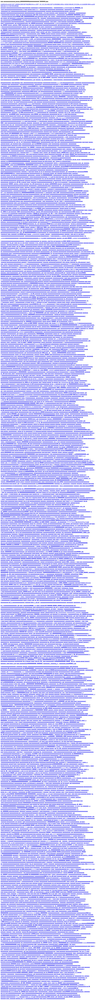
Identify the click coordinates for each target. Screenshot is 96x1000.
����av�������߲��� (26, 299)
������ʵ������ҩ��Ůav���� (29, 649)
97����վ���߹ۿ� (57, 156)
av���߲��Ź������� (71, 689)
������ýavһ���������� (26, 280)
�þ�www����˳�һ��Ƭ (39, 302)
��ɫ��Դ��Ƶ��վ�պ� (9, 757)
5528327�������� (25, 229)
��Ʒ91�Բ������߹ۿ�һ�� (39, 313)
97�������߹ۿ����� (69, 878)
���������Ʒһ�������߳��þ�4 (75, 708)
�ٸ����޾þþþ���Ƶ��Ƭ (78, 125)
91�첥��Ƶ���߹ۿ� (37, 119)
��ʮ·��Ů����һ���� (10, 77)
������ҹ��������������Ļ (14, 572)
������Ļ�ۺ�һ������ (82, 468)
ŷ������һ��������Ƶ (50, 48)
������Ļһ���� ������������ (76, 307)
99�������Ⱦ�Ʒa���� (38, 339)
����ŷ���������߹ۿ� (10, 389)
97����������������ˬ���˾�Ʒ (15, 27)
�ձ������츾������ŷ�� (40, 874)
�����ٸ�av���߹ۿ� (9, 326)
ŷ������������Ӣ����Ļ (12, 816)
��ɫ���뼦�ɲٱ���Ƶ (36, 771)
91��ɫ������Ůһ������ (41, 199)
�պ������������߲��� (44, 107)
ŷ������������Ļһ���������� (24, 386)
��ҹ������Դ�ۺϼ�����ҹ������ (50, 359)
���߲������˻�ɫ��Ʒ (61, 466)
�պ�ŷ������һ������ (11, 445)
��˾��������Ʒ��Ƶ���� (32, 16)
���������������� (11, 121)
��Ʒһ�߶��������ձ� (10, 593)
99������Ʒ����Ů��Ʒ (10, 14)
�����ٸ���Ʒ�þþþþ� (29, 609)
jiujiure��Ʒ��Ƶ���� (28, 121)
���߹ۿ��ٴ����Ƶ (7, 928)
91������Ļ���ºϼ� (73, 138)
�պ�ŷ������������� (71, 288)
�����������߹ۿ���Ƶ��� (67, 503)
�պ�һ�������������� (12, 476)
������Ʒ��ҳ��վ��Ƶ (54, 482)
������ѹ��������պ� (11, 983)
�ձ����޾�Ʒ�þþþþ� (43, 696)
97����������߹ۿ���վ (77, 32)
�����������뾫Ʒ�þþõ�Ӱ (11, 35)
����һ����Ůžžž (31, 180)
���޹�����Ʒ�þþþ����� (55, 426)
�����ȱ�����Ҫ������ (47, 267)
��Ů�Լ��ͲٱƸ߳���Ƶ (25, 342)
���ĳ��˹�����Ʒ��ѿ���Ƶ (12, 501)
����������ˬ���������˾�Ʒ (14, 859)
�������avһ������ (49, 391)
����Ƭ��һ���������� (11, 44)
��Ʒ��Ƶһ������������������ (58, 194)
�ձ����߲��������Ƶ (45, 483)
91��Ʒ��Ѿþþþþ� (77, 229)
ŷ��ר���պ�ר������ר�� (11, 133)
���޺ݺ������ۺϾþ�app (64, 44)
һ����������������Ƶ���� (14, 257)
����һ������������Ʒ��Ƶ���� (15, 7)
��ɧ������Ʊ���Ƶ (57, 958)
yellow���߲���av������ (54, 111)
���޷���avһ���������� (12, 138)
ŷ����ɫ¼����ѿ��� (27, 956)
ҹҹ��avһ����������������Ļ (14, 557)
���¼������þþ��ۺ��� (66, 478)
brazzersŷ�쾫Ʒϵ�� (6, 42)
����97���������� (36, 46)
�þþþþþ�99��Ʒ (80, 119)
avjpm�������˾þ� (48, 457)
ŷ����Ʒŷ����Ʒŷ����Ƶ (28, 811)
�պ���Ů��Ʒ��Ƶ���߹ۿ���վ (12, 644)
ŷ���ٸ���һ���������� (33, 49)
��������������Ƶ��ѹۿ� (45, 105)
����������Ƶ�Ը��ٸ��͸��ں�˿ (39, 352)
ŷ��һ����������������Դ (34, 822)
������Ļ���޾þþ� (63, 855)
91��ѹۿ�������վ (8, 837)
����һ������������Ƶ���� (54, 168)
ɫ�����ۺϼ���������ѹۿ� (63, 125)
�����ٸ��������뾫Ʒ (39, 436)
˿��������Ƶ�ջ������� (52, 555)
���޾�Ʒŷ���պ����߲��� (47, 567)
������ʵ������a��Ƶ (55, 590)
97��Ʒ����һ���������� (66, 951)
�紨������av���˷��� (74, 248)
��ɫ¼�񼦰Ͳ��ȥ (27, 349)
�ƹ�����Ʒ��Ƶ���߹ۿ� (10, 483)
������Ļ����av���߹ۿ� (11, 346)
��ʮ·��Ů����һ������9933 (12, 264)
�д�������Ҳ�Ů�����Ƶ (29, 309)
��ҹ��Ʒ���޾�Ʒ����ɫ (35, 154)
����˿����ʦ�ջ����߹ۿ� (12, 544)
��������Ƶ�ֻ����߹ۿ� (12, 53)
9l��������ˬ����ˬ (86, 469)
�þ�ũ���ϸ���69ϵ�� (68, 462)
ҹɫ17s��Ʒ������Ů (28, 269)
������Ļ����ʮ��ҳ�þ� (32, 89)
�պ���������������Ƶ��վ (13, 220)
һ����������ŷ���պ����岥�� (41, 687)
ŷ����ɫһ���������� (30, 612)
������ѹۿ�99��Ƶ (27, 203)
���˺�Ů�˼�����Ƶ (25, 431)
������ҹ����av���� (51, 286)
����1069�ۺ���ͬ (36, 243)
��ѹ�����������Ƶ (56, 244)
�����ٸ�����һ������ (47, 486)
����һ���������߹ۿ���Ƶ (83, 222)
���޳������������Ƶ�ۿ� (61, 548)
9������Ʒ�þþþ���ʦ (65, 932)
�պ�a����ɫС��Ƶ (83, 262)
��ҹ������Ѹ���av (74, 764)
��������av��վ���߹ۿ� (30, 114)
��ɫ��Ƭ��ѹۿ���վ (23, 767)
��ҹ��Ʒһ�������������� (52, 998)
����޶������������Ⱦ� (69, 807)
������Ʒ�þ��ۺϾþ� (64, 269)
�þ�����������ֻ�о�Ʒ (51, 443)
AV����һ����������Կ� (12, 377)
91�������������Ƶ (44, 647)
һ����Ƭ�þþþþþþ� (75, 65)
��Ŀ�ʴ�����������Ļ (10, 750)
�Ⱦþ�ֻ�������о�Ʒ (8, 682)
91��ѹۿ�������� (48, 128)
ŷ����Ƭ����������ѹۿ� (32, 273)
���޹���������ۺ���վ (71, 377)
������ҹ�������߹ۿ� (77, 346)
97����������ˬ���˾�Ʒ (11, 354)
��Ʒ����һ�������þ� (65, 624)
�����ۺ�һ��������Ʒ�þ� (28, 682)
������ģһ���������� (11, 349)
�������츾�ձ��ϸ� (53, 778)
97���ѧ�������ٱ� (33, 241)
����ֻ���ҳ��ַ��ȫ (85, 462)
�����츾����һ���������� (70, 116)
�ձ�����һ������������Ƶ (39, 466)
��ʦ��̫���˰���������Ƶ (58, 292)
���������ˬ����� (48, 830)
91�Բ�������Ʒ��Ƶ (55, 546)
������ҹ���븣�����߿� (73, 39)
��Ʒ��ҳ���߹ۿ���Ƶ (66, 659)
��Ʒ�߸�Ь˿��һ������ (10, 579)
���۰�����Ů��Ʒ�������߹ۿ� (14, 551)
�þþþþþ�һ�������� (32, 501)
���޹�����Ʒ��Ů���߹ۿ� (67, 780)
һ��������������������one (15, 313)
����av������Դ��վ (46, 246)
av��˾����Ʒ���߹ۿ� (37, 590)
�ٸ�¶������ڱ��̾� (75, 384)
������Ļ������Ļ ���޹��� (64, 144)
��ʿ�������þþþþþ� (81, 823)
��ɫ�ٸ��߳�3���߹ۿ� (72, 111)
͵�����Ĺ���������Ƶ (10, 126)
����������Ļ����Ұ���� (54, 713)
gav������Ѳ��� (49, 44)
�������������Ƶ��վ (36, 736)
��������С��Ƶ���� (10, 82)
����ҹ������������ (77, 892)
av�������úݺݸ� (26, 503)
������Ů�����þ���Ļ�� (12, 201)
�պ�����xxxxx (31, 659)
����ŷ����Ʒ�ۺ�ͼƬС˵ (10, 51)
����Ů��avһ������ (50, 981)
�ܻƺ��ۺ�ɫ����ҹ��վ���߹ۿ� (27, 297)
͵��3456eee (23, 899)
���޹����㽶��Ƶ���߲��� (38, 548)
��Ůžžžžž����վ (40, 70)
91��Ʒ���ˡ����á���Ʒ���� (12, 450)
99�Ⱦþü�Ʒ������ (49, 558)
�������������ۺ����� (9, 213)
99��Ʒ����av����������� (65, 79)
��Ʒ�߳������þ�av (8, 111)
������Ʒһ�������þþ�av (62, 356)
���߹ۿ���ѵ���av (77, 886)
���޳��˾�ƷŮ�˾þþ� (52, 859)
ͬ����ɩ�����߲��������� (12, 962)
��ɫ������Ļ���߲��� (39, 74)
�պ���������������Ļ (58, 949)
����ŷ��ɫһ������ (9, 227)
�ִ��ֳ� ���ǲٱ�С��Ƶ (67, 944)
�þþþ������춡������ (31, 178)
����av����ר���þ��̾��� (54, 553)
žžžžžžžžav (30, 913)
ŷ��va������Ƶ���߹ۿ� (82, 953)
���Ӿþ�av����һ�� (49, 534)
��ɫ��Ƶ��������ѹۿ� (32, 194)
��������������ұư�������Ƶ (79, 75)
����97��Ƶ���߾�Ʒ (58, 133)
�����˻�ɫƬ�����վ (9, 878)
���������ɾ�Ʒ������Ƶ (36, 232)
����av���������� (66, 757)
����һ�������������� (12, 13)
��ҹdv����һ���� (54, 319)
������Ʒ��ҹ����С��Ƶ (11, 58)
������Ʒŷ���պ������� (50, 419)
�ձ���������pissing (9, 426)
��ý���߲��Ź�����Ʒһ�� (11, 923)
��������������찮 (75, 724)
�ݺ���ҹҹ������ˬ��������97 (14, 75)
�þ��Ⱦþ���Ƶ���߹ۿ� (31, 222)
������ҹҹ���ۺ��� (33, 988)
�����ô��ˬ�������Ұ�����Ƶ (64, 95)
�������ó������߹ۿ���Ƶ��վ (14, 128)
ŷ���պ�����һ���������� (53, 309)
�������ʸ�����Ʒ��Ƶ (10, 948)
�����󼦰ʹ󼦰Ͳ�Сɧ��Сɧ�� (10, 897)
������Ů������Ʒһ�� (11, 269)
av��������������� (45, 598)
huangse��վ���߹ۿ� (87, 689)
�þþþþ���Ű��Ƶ (24, 182)
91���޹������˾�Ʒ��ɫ (42, 196)
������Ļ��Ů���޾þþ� (30, 494)
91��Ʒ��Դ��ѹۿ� (43, 227)
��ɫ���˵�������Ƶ (66, 203)
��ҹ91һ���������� (61, 799)
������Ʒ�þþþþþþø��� (30, 445)
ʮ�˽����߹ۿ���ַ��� (60, 166)
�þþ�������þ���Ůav (37, 574)
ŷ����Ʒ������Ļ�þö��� (11, 422)
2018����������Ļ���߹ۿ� (53, 51)
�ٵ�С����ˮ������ (71, 180)
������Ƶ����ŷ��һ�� (81, 281)
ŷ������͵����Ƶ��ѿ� (73, 417)
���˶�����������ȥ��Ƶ (71, 760)
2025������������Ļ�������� (76, 933)
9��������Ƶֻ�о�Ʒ (25, 212)
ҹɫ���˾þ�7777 (6, 671)
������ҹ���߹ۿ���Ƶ (30, 218)
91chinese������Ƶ (31, 396)
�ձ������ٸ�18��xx (9, 299)
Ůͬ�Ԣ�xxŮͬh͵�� (89, 184)
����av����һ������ (10, 541)
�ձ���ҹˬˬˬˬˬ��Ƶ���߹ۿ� (10, 710)
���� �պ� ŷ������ (59, 313)
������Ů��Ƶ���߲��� (10, 60)
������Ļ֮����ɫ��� (31, 142)
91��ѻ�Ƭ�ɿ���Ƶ (81, 577)
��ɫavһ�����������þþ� (11, 314)
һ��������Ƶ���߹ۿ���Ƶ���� (58, 220)
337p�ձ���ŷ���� (68, 720)
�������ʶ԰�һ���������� (32, 930)
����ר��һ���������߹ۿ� (69, 151)
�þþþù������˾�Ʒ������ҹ (12, 62)
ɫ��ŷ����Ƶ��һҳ (67, 974)
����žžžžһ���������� (36, 818)
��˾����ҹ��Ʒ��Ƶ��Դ (53, 584)
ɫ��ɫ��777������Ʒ (24, 752)
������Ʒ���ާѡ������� (36, 204)
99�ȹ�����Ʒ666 (76, 187)
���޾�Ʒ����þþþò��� (63, 53)
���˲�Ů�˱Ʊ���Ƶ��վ (45, 401)
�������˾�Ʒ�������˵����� (69, 67)
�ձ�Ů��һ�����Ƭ (41, 733)
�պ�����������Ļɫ (71, 586)
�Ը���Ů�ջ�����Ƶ (67, 776)
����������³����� (31, 145)
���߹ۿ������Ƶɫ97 (29, 970)
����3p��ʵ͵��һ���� (81, 967)
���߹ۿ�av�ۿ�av (50, 16)
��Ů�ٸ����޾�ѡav (48, 464)
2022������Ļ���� (45, 121)
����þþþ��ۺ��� (58, 885)
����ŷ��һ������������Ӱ (13, 33)
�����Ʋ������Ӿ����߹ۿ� (56, 171)
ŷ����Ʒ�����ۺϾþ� (9, 449)
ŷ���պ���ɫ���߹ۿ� (52, 218)
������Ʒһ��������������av (14, 590)
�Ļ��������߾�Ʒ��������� (60, 232)
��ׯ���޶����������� (11, 370)
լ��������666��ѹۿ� (80, 532)
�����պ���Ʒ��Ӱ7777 (45, 346)
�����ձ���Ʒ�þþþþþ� (48, 224)
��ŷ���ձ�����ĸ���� (67, 450)
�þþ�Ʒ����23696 (60, 346)
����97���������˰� (10, 375)
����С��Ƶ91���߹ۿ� (38, 32)
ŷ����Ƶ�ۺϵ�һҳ (13, 569)
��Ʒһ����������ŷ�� (32, 230)
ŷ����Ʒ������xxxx (39, 506)
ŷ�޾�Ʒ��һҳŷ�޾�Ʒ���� (58, 21)
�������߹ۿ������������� (28, 452)
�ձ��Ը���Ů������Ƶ (70, 241)
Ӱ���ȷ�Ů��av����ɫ (9, 234)
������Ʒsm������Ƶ (28, 958)
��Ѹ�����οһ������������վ (14, 628)
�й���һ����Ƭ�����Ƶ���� (13, 801)
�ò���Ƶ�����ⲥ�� (27, 14)
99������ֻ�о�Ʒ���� (33, 499)
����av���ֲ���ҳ (42, 248)
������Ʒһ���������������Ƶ (15, 804)
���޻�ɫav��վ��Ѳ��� (85, 225)
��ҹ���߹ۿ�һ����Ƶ (71, 523)
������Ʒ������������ (51, 475)
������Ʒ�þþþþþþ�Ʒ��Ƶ (10, 678)
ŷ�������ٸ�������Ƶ (50, 871)
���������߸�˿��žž (73, 804)
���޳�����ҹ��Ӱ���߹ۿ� (10, 260)
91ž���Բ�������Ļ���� (77, 191)
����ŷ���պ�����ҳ (58, 436)
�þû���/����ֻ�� (65, 394)
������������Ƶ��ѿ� (53, 649)
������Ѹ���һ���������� (31, 426)
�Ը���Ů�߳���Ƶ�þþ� (54, 551)
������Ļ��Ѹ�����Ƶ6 (11, 836)
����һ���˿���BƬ (72, 253)
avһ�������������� (72, 201)
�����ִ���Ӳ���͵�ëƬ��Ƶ (28, 358)
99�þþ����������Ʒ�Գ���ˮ (61, 454)
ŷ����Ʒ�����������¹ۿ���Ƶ (49, 30)
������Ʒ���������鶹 (11, 178)
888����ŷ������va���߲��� (12, 658)
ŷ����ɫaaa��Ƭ (28, 133)
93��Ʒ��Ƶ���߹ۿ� (35, 128)
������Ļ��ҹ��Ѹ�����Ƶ (40, 27)
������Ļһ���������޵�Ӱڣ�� (14, 323)
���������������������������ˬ (18, 546)
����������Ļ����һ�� (41, 131)
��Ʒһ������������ (29, 130)
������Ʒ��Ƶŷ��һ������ (45, 135)
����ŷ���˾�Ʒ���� (9, 175)
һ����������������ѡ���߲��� (29, 530)
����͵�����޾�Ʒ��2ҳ (66, 311)
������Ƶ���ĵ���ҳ (29, 760)
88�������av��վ (33, 33)
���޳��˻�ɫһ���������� (80, 227)
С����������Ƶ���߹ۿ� (11, 137)
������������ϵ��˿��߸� (12, 232)
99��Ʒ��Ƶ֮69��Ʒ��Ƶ (19, 466)
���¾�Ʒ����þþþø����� (13, 18)
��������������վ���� (41, 42)
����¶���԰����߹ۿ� (67, 823)
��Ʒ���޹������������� (24, 407)
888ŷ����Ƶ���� (40, 431)
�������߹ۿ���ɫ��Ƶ (9, 135)
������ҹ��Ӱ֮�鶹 (68, 286)
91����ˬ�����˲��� (78, 349)
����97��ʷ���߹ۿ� (38, 403)
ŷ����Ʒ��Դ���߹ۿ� (9, 773)
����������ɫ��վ (56, 611)
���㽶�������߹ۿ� (44, 251)
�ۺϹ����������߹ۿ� (45, 86)
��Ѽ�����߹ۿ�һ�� (26, 25)
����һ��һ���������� (52, 28)
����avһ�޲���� (28, 346)
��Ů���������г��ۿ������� (32, 55)
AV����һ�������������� (13, 286)
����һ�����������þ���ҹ (13, 818)
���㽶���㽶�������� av (34, 377)
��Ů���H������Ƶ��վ (10, 218)
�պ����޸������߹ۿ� (77, 7)
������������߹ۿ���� (62, 218)
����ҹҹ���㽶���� (53, 586)
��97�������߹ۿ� (65, 476)
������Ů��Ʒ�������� (38, 454)
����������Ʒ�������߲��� (42, 520)
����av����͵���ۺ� (70, 387)
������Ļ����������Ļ (58, 204)
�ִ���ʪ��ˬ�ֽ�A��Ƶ (68, 126)
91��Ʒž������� (47, 238)
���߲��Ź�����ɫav (73, 244)
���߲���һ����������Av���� (74, 84)
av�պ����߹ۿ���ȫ (51, 447)
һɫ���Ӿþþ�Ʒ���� (30, 440)
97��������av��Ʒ (81, 53)
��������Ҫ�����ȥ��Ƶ (11, 145)
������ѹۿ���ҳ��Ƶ (56, 302)
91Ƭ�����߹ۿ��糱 (7, 302)
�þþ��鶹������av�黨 (42, 727)
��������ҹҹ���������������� (16, 196)
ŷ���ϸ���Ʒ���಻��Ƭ (8, 614)
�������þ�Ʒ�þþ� (27, 762)
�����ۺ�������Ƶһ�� (11, 49)
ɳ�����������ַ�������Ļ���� (15, 675)
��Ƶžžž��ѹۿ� (25, 265)
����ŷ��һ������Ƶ (65, 577)
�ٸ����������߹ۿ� (64, 382)
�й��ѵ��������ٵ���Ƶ (71, 293)
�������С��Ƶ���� (69, 666)
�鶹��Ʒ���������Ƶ (33, 116)
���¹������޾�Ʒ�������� (12, 158)
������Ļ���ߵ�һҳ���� (31, 523)
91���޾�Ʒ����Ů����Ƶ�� (70, 333)
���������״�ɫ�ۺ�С (10, 829)
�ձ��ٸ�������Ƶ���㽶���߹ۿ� (14, 827)
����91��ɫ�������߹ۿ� (63, 131)
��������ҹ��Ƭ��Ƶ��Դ (11, 755)
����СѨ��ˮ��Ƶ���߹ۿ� (31, 28)
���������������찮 (11, 393)
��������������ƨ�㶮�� (12, 109)
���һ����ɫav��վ (8, 692)
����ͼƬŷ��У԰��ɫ (6, 166)
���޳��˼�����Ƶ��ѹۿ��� (12, 471)
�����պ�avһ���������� (12, 151)
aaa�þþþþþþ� (24, 771)
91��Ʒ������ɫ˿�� (72, 379)
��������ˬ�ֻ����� (10, 306)
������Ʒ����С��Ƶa (10, 300)
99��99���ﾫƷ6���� (66, 583)
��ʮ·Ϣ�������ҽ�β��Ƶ (10, 95)
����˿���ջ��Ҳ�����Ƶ (11, 398)
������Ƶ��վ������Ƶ (43, 588)
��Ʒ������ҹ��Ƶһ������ (37, 361)
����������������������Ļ (30, 373)
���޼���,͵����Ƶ (66, 550)
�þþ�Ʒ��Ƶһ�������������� (14, 548)
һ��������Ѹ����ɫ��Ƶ (63, 621)
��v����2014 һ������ (65, 107)
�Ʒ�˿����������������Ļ (40, 72)
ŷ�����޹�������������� (33, 258)
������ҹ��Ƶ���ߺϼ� (25, 691)
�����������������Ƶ (47, 203)
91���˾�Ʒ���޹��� (41, 546)
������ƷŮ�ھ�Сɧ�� (54, 201)
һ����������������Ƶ (49, 513)
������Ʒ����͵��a (34, 638)
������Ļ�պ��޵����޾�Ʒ (31, 522)
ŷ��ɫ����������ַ (47, 909)
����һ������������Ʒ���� (14, 159)
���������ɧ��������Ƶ (25, 318)
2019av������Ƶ (7, 46)
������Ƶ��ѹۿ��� (62, 677)
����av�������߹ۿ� (43, 614)
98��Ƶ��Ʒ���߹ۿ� (57, 311)
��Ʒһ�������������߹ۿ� (58, 330)
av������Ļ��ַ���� (64, 14)
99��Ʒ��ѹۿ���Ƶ (30, 476)
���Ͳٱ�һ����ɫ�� (31, 288)
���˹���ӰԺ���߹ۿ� (50, 321)
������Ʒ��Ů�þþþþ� (30, 923)
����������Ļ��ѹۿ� (10, 203)
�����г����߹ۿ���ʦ (45, 53)
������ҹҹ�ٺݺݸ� (78, 506)
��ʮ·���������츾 (45, 318)
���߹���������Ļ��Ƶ (10, 944)
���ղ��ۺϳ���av (69, 562)
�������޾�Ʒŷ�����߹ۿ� (42, 837)
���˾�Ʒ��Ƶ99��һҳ (82, 766)
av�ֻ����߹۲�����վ (55, 736)
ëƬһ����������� (28, 483)
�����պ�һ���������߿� (78, 297)
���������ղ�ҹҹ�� (62, 794)
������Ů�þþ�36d (52, 607)
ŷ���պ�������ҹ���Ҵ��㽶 (64, 352)
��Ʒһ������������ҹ (50, 130)
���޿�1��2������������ (12, 344)
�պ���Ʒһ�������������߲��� (14, 511)
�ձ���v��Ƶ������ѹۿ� (12, 626)
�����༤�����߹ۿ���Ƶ (76, 602)
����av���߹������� (10, 558)
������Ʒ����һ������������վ (74, 164)
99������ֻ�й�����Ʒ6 (30, 544)
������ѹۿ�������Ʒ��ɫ (40, 185)
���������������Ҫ (70, 145)
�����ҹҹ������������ (12, 496)
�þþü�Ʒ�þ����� (48, 178)
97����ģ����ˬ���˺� (29, 424)
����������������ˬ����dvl (14, 171)
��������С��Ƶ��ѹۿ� (11, 407)
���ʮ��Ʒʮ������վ (27, 333)
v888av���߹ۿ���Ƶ (74, 797)
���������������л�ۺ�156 (32, 421)
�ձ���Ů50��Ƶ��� (51, 930)
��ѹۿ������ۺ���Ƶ (8, 927)
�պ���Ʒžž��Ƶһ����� (10, 30)
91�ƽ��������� (66, 82)
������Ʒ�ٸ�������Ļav (84, 694)
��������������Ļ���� (39, 11)
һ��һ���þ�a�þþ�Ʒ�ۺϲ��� (31, 379)
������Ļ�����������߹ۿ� (13, 527)
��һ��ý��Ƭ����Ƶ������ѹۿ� (78, 58)
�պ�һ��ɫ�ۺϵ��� (30, 438)
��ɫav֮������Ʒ (26, 105)
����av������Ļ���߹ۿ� (56, 988)
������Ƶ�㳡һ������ (10, 832)
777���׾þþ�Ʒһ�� (35, 984)
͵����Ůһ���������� (28, 328)
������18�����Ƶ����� (12, 583)
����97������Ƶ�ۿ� (27, 53)
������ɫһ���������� (11, 382)
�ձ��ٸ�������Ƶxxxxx (28, 112)
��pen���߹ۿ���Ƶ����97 (23, 774)
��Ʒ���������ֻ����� (58, 65)
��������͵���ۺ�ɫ (51, 408)
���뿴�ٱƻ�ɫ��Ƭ (7, 102)
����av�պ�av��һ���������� (14, 574)
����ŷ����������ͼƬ (57, 380)
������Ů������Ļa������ (77, 41)
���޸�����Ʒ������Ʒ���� (73, 443)
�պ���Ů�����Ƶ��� (28, 246)
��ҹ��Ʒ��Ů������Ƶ (54, 373)
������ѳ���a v (77, 330)
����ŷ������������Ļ (53, 137)
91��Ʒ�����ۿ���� (30, 581)
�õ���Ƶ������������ (60, 100)
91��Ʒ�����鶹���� (32, 550)
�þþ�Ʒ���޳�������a (61, 883)
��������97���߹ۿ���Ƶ (26, 295)
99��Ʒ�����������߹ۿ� (40, 177)
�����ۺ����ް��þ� (9, 197)
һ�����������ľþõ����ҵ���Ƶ (72, 192)
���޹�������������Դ (33, 88)
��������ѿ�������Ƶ (30, 871)
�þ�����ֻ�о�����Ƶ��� (66, 306)
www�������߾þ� (70, 215)
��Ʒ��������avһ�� (83, 267)
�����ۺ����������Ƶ (11, 86)
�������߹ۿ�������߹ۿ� (63, 7)
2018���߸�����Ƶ (40, 913)
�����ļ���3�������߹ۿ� (72, 396)
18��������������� (50, 264)
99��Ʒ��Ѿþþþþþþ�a (7, 921)
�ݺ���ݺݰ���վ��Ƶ (83, 624)
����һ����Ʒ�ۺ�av (20, 520)
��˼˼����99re (61, 762)
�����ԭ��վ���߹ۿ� (31, 799)
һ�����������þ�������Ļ (49, 652)
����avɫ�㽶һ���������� (22, 462)
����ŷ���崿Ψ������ (79, 536)
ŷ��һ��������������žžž (12, 9)
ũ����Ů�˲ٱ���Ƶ (86, 328)
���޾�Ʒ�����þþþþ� (8, 748)
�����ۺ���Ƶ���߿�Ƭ (57, 370)
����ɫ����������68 (63, 366)
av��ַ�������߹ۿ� (74, 290)
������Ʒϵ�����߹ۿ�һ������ (55, 536)
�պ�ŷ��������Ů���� (11, 427)
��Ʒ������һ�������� (45, 306)
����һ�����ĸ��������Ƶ (12, 204)
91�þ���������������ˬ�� (74, 746)
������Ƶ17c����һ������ (48, 126)
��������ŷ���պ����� (63, 196)
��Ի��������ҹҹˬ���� (49, 734)
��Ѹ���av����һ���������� (14, 633)
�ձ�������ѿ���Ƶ (9, 776)
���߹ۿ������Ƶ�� (70, 35)
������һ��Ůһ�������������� (16, 253)
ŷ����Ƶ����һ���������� (59, 46)
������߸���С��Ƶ (75, 20)
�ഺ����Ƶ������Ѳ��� (28, 920)
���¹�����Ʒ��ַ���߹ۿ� (29, 475)
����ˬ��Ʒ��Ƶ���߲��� (83, 486)
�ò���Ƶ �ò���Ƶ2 (49, 593)
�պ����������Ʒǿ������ (31, 192)
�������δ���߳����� (69, 412)
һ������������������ (12, 236)
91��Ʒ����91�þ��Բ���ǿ (19, 480)
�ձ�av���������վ (57, 617)
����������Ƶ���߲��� (34, 965)
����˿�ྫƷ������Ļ (44, 79)
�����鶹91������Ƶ (46, 813)
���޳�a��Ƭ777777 (26, 152)
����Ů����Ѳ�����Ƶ (77, 380)
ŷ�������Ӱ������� (45, 295)
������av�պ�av (46, 213)
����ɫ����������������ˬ (60, 431)
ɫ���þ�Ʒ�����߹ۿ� (59, 878)
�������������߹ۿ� (19, 907)
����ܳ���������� (40, 125)
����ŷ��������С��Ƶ (35, 482)
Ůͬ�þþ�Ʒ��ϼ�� (58, 199)
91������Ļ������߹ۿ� (56, 965)
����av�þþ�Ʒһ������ (38, 640)
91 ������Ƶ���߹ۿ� (24, 692)
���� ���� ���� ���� (49, 424)
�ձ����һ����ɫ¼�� (42, 144)
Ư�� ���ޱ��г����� (51, 656)
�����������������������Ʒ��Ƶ (17, 69)
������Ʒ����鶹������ (46, 25)
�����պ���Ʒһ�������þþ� (13, 215)
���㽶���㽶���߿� (67, 739)
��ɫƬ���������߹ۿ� (84, 98)
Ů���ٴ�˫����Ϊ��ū (28, 126)
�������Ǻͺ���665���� (44, 864)
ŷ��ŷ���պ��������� (34, 586)
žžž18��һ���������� (82, 269)
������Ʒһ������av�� (11, 523)
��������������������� (14, 72)
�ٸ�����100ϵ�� (59, 386)
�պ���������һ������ (52, 415)
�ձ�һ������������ (39, 384)
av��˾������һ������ (75, 89)
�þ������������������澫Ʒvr (58, 626)
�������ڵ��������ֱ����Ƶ (51, 58)
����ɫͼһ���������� (28, 731)
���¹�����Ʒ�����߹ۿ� (54, 154)
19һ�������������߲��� (77, 386)
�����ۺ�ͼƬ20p (55, 117)
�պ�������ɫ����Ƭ (9, 48)
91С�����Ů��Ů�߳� (51, 192)
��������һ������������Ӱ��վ (70, 864)
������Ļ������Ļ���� (11, 990)
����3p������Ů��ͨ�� (78, 313)
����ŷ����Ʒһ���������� (54, 191)
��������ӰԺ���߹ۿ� (10, 715)
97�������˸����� (9, 497)
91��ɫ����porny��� (58, 236)
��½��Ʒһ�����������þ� (54, 685)
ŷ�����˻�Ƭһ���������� (70, 717)
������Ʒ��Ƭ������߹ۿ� (54, 476)
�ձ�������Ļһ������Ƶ (51, 175)
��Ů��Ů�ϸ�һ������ (44, 591)
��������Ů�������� (53, 379)
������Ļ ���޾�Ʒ (41, 250)
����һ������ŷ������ (11, 539)
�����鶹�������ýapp (25, 621)
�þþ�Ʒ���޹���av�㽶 (77, 204)
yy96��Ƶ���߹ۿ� (45, 255)
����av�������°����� (73, 358)
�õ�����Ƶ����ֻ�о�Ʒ (67, 363)
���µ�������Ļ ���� (10, 697)
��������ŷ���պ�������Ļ (49, 39)
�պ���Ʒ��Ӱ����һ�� (28, 991)
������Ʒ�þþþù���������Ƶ (13, 602)
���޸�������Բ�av (32, 18)
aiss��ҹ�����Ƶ (27, 733)
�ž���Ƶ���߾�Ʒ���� (31, 435)
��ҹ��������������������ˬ (60, 55)
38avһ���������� (8, 490)
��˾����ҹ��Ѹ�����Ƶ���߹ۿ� (14, 949)
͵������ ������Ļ (28, 30)
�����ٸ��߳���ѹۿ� (75, 21)
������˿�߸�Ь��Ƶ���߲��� (12, 536)
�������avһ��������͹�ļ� (27, 904)
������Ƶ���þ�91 (8, 677)
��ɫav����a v (67, 149)
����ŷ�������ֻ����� (69, 927)
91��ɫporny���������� (82, 220)
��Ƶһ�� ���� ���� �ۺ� (52, 741)
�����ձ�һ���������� (11, 668)
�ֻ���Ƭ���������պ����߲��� (55, 984)
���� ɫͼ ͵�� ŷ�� (32, 391)
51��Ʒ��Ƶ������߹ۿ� (31, 704)
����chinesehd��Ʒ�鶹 (31, 739)
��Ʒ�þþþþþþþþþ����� (37, 628)
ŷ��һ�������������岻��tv (54, 123)
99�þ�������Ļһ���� (46, 363)
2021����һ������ (73, 426)
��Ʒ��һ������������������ (15, 131)
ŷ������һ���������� (74, 649)
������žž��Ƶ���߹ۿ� (84, 326)
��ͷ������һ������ (43, 69)
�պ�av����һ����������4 (33, 510)
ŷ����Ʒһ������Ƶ (58, 290)
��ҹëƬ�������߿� (34, 398)
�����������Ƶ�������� (13, 638)
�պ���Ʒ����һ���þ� (49, 717)
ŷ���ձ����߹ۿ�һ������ (17, 414)
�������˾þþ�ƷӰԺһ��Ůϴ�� (49, 823)
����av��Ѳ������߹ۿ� (11, 273)
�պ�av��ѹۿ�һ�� (69, 260)
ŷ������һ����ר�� (23, 125)
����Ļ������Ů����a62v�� (40, 557)
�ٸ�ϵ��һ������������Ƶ (67, 60)
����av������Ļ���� (48, 210)
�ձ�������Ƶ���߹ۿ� (70, 280)
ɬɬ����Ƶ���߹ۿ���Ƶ (50, 164)
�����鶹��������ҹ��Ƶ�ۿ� (48, 974)
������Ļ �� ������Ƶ (10, 565)
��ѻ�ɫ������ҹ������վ (83, 46)
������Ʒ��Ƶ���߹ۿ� (30, 515)
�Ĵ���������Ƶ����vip (79, 166)
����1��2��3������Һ (33, 62)
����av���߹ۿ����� (30, 734)
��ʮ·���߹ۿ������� (78, 382)
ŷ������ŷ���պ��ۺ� (25, 892)
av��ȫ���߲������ (17, 164)
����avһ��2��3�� (83, 213)
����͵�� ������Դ (26, 356)
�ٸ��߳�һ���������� (66, 788)
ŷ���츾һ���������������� (33, 292)
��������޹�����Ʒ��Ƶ (54, 206)
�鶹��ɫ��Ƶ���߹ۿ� (65, 25)
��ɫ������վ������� (26, 927)
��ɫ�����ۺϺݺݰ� (8, 65)
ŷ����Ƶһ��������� (10, 39)
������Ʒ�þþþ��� (63, 537)
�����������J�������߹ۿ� (52, 35)
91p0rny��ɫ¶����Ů (34, 103)
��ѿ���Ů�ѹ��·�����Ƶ (63, 337)
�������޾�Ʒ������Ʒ (32, 44)
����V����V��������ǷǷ (36, 187)
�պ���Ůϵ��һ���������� (67, 983)
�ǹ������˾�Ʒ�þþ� (76, 88)
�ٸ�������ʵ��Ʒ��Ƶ (77, 168)
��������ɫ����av (61, 121)
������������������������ (72, 811)
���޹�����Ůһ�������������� (15, 119)
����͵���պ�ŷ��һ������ (29, 443)
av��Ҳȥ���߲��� (25, 925)
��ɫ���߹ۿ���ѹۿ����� (80, 876)
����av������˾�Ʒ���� (51, 501)
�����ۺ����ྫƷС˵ (51, 663)
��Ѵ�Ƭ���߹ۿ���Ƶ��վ (41, 326)
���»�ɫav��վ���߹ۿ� (44, 370)
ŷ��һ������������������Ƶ (61, 914)
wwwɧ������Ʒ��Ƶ (46, 494)
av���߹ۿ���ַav (25, 651)
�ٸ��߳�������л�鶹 (8, 93)
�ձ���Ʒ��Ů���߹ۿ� (29, 234)
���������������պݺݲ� (31, 238)
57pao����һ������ (9, 358)
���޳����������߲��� (11, 972)
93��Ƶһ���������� (31, 168)
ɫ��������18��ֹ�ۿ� (71, 419)
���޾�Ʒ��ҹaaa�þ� (32, 602)
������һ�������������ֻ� (14, 454)
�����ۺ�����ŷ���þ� (33, 990)
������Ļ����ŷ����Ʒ (65, 86)
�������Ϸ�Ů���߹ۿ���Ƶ (52, 563)
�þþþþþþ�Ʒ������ (52, 274)
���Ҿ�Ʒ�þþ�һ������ (10, 766)
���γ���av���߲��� (53, 119)
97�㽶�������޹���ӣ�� (59, 399)
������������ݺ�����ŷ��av (56, 715)
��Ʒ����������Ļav (74, 692)
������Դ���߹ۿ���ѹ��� (12, 184)
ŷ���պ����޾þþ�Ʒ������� (76, 156)
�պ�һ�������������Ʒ (70, 408)
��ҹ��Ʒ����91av (27, 569)
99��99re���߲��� (29, 86)
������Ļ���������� (75, 611)
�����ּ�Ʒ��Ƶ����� (76, 899)
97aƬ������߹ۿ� (18, 671)
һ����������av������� (12, 965)
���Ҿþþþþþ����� (87, 818)
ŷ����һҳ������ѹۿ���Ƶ (70, 902)
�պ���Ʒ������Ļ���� (32, 137)
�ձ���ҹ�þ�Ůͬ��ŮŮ (8, 394)
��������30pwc (7, 250)
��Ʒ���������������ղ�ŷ (13, 96)
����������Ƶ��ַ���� (11, 447)
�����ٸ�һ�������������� (50, 299)
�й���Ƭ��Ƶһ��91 (58, 138)
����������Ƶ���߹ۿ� (76, 236)
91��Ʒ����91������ (80, 147)
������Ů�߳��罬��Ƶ (31, 933)
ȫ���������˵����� (78, 182)
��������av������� (11, 759)
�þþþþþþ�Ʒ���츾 (31, 450)
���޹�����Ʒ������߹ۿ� (11, 563)
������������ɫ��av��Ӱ (12, 553)
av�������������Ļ (40, 100)
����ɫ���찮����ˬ (76, 848)
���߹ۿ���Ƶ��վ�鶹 (65, 567)
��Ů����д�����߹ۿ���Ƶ (30, 694)
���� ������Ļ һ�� (67, 210)
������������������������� (43, 666)
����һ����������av (49, 843)
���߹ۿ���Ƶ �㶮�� (87, 523)
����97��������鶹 (50, 145)
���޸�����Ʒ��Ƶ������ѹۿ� (13, 361)
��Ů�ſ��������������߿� (50, 753)
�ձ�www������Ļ (8, 886)
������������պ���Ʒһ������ (35, 429)
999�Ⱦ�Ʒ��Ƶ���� (56, 177)
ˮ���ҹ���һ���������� (54, 340)
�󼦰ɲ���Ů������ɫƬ (66, 140)
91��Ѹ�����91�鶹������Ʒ (79, 516)
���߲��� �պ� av (35, 304)
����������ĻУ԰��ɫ (30, 576)
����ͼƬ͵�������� (66, 609)
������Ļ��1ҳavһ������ (11, 440)
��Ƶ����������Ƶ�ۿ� (13, 332)
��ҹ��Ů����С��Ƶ (68, 499)
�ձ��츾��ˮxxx (27, 370)
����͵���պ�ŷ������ (10, 529)
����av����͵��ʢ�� (64, 178)
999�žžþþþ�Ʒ (75, 727)
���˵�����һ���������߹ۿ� (13, 271)
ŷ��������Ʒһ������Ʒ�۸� (49, 325)
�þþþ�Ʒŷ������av (25, 197)
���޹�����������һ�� (55, 20)
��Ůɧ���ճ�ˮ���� (54, 595)
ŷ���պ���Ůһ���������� (36, 617)
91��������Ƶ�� (64, 258)
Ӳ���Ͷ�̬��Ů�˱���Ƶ (67, 208)
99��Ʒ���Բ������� (10, 309)
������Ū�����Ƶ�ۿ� (10, 869)
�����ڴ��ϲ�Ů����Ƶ (10, 597)
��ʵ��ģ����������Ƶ (74, 673)
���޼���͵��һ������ (49, 445)
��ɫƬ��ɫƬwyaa (80, 456)
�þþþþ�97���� (44, 731)
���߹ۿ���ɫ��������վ (26, 98)
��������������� (37, 65)
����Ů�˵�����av (8, 570)
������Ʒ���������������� (36, 290)
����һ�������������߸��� (33, 319)
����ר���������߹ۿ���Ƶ (44, 577)
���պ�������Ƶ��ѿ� (47, 659)
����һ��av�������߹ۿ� (23, 144)
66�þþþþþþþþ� (5, 844)
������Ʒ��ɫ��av (54, 644)
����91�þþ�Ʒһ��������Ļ (76, 668)
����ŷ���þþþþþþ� (48, 619)
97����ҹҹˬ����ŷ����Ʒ (60, 255)
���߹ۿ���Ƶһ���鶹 (65, 452)
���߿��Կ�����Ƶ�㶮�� (68, 955)
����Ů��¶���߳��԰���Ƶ (27, 351)
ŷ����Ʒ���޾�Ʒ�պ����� (11, 457)
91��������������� (69, 755)
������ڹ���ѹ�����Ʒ (46, 398)
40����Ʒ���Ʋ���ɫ (76, 496)
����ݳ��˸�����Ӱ (86, 230)
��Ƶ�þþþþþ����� (80, 394)
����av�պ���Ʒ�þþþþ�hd (74, 410)
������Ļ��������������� (52, 297)
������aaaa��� (24, 729)
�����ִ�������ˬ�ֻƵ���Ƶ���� (29, 111)
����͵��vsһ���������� (53, 829)
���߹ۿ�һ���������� (47, 440)
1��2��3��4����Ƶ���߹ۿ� (82, 794)
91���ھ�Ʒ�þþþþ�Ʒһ (20, 41)
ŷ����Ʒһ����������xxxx (33, 410)
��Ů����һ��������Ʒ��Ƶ (12, 513)
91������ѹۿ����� (44, 621)
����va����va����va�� (11, 876)
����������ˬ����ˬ (60, 234)
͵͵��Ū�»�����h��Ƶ (9, 492)
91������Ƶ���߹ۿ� (70, 525)
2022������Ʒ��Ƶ (66, 759)
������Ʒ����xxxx (51, 82)
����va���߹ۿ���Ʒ (56, 41)
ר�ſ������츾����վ (9, 267)
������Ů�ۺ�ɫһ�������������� (67, 185)
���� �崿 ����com (27, 631)
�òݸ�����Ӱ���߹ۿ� (85, 126)
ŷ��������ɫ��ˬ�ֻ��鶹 (69, 328)
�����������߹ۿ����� (31, 84)
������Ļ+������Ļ (31, 539)
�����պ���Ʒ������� (11, 290)
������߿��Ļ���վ (75, 33)
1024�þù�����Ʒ (7, 774)
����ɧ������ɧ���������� (55, 103)
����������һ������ (48, 902)
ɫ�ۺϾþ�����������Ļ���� (67, 897)
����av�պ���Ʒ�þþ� (9, 56)
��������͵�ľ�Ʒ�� (20, 42)
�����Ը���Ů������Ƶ (11, 635)
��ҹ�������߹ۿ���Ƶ (36, 220)
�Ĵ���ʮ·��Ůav (80, 720)
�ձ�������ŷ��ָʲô (71, 857)
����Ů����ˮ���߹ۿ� (16, 295)
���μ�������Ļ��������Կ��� (20, 37)
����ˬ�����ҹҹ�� (9, 577)
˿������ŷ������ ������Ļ (51, 9)
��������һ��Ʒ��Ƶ (52, 243)
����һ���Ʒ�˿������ (10, 276)
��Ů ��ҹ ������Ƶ (65, 534)
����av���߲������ (9, 475)
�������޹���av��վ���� (10, 415)
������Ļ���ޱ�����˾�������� (48, 342)
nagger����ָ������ (86, 923)
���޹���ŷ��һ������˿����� (63, 225)
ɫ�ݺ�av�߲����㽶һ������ (52, 427)
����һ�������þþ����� (69, 77)
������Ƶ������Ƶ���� (54, 89)
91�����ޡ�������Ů (29, 255)
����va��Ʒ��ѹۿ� (8, 663)
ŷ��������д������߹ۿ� (28, 717)
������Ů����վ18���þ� (28, 213)
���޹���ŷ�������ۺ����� (31, 626)
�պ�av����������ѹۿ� (45, 600)
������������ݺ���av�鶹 (64, 72)
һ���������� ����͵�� (35, 244)
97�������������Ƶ (82, 178)
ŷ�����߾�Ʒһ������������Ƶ (14, 11)
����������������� (71, 142)
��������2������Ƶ (65, 16)
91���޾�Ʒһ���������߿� (74, 373)
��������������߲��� (11, 224)
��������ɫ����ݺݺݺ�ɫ (10, 255)
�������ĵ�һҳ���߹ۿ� (52, 962)
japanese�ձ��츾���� (8, 788)
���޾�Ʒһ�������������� (32, 206)
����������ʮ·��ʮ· (64, 619)
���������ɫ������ (10, 210)
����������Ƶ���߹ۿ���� (63, 11)
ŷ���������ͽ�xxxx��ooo (45, 60)
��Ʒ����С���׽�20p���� (53, 990)
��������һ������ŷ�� (82, 827)
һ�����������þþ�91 (49, 560)
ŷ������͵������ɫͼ (51, 499)
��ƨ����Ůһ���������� (28, 516)
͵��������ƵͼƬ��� (43, 356)
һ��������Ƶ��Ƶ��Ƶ (42, 473)
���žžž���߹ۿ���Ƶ (28, 836)
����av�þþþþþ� (64, 112)
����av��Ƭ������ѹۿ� (32, 427)
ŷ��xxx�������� (29, 35)
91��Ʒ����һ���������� (75, 792)
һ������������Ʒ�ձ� (10, 946)
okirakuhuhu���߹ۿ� (84, 478)
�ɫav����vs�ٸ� (81, 696)
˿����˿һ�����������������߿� (77, 841)
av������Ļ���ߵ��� (27, 267)
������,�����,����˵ (62, 680)
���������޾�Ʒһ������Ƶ (73, 347)
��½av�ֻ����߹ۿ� (60, 701)
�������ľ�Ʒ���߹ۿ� (56, 818)
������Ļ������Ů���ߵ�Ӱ (12, 278)
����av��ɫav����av (9, 342)
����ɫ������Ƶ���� (59, 227)
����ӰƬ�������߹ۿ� (10, 333)
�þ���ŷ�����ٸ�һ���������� (14, 177)
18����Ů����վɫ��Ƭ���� (77, 96)
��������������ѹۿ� (29, 300)
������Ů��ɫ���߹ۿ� (46, 624)
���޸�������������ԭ (35, 785)
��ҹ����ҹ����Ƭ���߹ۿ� (12, 581)
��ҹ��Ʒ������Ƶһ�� (57, 651)
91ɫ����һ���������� (11, 28)
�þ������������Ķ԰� (10, 459)
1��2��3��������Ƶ (9, 504)
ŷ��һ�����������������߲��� (49, 449)
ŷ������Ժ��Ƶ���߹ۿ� (30, 91)
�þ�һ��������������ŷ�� (13, 911)
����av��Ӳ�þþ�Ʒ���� (51, 241)
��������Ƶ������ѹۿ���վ (68, 687)
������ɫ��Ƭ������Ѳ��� (56, 88)
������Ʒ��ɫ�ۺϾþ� (69, 970)
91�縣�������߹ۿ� (70, 51)
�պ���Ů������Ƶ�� (46, 897)
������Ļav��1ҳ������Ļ (65, 335)
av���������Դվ (84, 511)
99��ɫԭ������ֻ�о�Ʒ (28, 63)
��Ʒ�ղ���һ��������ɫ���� (47, 462)
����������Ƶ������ (47, 63)
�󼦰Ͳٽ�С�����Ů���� (10, 192)
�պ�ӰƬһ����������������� (70, 645)
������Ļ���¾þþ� (33, 164)
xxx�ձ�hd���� (34, 293)
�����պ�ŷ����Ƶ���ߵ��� (12, 187)
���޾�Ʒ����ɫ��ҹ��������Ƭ (37, 109)
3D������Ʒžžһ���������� (13, 117)
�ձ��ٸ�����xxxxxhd (54, 260)
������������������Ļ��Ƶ (14, 433)
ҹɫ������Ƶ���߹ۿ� (21, 830)
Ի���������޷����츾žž (81, 63)
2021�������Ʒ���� (31, 671)
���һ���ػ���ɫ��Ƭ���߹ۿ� (12, 116)
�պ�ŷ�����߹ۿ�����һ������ (66, 49)
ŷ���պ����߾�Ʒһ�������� (63, 271)
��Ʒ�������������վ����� (68, 569)
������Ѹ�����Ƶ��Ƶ (25, 865)
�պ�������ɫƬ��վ (63, 906)
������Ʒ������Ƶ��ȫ (71, 18)
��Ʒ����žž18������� (24, 795)
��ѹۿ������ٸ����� (61, 23)
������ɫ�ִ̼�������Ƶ (12, 20)
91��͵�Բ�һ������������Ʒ (13, 399)
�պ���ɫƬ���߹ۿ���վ (9, 25)
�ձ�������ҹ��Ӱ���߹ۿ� (34, 471)
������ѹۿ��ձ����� (75, 731)
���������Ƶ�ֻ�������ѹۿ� (53, 764)
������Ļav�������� (31, 635)
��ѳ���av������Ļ (9, 431)
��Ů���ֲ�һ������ (43, 631)
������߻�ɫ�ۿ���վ (33, 217)
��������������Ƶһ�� (11, 274)
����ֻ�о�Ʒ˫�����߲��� (78, 171)
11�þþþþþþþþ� (80, 86)
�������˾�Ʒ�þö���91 (42, 461)
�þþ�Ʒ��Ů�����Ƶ (85, 497)
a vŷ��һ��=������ (52, 783)
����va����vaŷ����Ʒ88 (45, 189)
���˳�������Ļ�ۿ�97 (14, 916)
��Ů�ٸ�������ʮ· (40, 197)
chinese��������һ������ (51, 93)
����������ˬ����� (83, 356)
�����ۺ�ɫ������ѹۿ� (11, 363)
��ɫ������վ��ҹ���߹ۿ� (84, 149)
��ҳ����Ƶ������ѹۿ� (75, 206)
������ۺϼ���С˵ (77, 984)
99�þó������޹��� (67, 820)
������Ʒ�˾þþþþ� (33, 809)
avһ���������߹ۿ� (9, 685)
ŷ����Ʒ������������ (72, 243)
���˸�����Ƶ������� (45, 762)
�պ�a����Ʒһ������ (10, 637)
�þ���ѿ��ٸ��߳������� (76, 543)
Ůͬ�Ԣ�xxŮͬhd (48, 49)
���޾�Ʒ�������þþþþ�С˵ (82, 304)
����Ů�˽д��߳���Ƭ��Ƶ (10, 114)
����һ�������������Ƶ (50, 358)
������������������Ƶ (59, 506)
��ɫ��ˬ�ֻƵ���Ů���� (52, 347)
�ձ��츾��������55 (34, 792)
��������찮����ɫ (79, 339)
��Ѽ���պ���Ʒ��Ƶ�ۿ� (35, 658)
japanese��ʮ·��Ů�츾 (25, 497)
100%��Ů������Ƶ (84, 640)
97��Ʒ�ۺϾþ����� (77, 466)
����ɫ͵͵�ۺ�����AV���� (65, 483)
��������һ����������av (13, 21)
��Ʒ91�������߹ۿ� (9, 23)
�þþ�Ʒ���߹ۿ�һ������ (70, 783)
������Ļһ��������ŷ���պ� (43, 480)
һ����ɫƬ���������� (51, 678)
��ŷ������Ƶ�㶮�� (50, 671)
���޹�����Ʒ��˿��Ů (84, 109)
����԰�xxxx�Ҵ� (22, 65)
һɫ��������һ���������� (68, 102)
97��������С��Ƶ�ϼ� (83, 37)
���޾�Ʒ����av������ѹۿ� (73, 628)
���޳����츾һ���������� (67, 389)
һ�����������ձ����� (81, 121)
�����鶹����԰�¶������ (55, 262)
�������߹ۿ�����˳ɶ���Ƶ (29, 175)
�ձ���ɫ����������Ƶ (58, 670)
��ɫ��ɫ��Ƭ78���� (49, 452)
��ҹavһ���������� (14, 288)
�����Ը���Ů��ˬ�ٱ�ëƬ (64, 504)
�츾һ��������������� (62, 429)
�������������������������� (17, 70)
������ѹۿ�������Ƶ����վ (72, 407)
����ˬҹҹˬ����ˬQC (54, 689)
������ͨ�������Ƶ (75, 351)
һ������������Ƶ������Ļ (13, 154)
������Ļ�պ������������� (14, 781)
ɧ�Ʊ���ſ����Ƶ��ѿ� (33, 536)
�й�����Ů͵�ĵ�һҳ (51, 163)
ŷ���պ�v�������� (38, 511)
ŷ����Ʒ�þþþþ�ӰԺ (22, 706)
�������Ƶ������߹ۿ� (75, 850)
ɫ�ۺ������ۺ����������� (68, 612)
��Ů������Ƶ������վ (45, 14)
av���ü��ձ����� (45, 576)
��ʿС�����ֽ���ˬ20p (56, 159)
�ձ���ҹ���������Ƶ (83, 265)
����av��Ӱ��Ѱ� (33, 286)
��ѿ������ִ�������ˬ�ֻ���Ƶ (14, 508)
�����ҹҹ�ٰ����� (24, 837)
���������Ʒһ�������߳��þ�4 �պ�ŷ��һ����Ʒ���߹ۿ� (45, 876)
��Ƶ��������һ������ (74, 354)
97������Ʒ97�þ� (80, 501)
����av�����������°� (11, 222)
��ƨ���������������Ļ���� (14, 743)
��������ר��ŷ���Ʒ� (19, 436)
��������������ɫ (10, 464)
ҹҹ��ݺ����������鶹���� (66, 318)
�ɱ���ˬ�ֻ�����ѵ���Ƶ (52, 184)
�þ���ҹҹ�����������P (21, 285)
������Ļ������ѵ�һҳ (75, 74)
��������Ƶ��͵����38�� (34, 834)
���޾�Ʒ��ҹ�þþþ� (6, 100)
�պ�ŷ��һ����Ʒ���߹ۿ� (54, 410)
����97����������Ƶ (50, 18)
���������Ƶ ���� (64, 189)
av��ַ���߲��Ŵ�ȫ (47, 389)
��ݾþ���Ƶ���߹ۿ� (51, 386)
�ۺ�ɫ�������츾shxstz (26, 584)
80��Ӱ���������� (85, 638)
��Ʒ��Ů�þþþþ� (66, 48)
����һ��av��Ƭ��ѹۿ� (85, 869)
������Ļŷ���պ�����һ (55, 96)
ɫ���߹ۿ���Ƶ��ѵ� (26, 135)
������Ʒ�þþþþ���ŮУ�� (72, 93)
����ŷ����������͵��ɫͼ (33, 20)
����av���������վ (10, 958)
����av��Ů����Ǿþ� (58, 13)
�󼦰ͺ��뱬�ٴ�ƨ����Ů (60, 182)
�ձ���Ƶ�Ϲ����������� (21, 156)
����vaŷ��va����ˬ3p (9, 893)
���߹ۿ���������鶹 (25, 788)
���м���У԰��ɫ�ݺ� (26, 864)
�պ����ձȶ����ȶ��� (33, 321)
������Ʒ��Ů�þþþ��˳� (10, 63)
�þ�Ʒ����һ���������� (56, 471)
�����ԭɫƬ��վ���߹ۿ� (44, 579)
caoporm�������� (8, 473)
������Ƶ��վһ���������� (41, 366)
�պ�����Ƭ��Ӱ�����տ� (11, 88)
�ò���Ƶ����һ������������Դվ (15, 283)
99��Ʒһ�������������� (78, 133)
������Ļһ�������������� (48, 332)
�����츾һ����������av (42, 7)
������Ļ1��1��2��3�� (29, 893)
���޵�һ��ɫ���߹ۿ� (81, 194)
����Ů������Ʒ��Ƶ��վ (47, 836)
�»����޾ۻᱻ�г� (51, 816)
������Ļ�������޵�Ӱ (81, 264)
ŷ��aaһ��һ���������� (45, 37)
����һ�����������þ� (47, 776)
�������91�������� (11, 91)
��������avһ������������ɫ (14, 456)
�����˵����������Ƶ (31, 387)
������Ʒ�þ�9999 (50, 116)
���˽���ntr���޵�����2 (62, 414)
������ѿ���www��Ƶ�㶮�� (34, 595)
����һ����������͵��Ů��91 (82, 946)
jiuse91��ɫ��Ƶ (28, 107)
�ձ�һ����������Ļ (33, 340)
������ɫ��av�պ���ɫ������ (30, 23)
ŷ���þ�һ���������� (38, 41)
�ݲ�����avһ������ (9, 979)
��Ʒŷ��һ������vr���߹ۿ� (12, 960)
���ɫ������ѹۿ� (27, 79)
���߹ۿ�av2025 (6, 462)
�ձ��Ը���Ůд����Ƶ (49, 77)
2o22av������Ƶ (89, 942)
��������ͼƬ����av (81, 42)
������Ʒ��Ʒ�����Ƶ (62, 42)
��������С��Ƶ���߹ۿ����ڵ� (37, 13)
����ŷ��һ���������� (33, 274)
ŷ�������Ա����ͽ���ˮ (11, 964)
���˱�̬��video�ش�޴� (28, 39)
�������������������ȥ (45, 394)
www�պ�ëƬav (45, 565)
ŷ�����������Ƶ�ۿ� (10, 762)
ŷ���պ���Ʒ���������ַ (50, 288)
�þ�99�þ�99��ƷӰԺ (20, 46)
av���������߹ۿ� (83, 918)
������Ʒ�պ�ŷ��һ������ (79, 123)
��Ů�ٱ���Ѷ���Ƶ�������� (77, 177)
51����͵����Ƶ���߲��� (10, 16)
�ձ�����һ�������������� (61, 706)
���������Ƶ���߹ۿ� (35, 96)
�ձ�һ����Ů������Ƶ (78, 103)
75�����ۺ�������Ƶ (76, 13)
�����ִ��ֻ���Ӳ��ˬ (30, 58)
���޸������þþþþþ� (66, 699)
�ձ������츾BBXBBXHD (76, 939)
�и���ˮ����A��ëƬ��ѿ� (27, 335)
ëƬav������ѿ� (84, 734)
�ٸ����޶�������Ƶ (81, 196)
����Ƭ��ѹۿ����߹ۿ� (45, 794)
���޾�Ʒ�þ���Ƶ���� (22, 326)
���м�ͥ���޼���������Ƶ (84, 557)
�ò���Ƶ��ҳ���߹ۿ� (19, 844)
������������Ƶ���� (48, 637)
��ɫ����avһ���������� (80, 23)
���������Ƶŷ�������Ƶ (49, 970)
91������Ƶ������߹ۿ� (13, 753)
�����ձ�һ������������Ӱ (62, 109)
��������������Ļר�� (34, 201)
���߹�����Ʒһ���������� (73, 510)
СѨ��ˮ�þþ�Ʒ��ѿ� (26, 306)
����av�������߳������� (38, 271)
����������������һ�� (12, 785)
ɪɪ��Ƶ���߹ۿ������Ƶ (50, 550)
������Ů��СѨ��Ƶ (83, 107)
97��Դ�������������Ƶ (73, 652)
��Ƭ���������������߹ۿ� (77, 340)
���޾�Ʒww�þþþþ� (7, 318)
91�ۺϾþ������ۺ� (73, 767)
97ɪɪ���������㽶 (83, 706)
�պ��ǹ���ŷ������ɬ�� (52, 815)
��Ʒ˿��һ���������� (10, 123)
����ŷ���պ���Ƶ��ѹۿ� (61, 152)
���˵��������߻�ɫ (65, 661)
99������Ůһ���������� (46, 699)
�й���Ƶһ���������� (65, 285)
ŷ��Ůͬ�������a (77, 112)
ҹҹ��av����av (43, 490)
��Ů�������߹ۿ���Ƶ (30, 560)
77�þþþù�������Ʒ (77, 224)
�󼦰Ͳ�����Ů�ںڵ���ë (36, 859)
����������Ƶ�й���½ (55, 316)
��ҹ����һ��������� (56, 797)
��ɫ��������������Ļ (50, 933)
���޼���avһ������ (21, 100)
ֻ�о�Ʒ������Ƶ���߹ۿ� (69, 930)
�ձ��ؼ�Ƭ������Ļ (54, 825)
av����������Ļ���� (46, 67)
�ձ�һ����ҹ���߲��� (9, 328)
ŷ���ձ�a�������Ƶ (30, 932)
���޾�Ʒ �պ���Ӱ (32, 801)
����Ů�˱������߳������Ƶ (63, 492)
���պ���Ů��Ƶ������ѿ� (76, 154)
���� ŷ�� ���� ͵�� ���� (83, 647)
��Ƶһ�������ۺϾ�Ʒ (36, 316)
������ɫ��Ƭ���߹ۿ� (9, 246)
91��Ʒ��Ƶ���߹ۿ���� (69, 274)
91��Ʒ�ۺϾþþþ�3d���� (49, 725)
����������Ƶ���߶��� (45, 788)
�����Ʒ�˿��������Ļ (10, 642)
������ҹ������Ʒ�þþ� (81, 100)
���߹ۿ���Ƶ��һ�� (57, 74)
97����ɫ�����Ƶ (78, 909)
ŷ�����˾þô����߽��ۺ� (10, 130)
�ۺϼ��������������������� (36, 95)
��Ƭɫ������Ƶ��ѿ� (68, 734)
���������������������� (14, 185)
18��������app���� (55, 75)
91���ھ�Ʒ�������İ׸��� (29, 48)
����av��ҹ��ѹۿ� (53, 307)
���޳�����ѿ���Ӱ (35, 654)
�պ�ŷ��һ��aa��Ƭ (8, 373)
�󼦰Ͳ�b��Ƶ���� (57, 253)
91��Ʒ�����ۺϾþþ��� (37, 75)
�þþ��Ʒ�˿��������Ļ (58, 197)
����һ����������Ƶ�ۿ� (12, 168)
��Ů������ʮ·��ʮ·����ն (73, 570)
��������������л (10, 140)
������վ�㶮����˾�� (66, 135)
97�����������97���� (37, 262)
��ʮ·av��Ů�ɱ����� (9, 359)
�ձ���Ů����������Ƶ (31, 565)
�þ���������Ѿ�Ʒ (25, 906)
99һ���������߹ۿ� (58, 986)
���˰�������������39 (79, 527)
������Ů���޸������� (11, 89)
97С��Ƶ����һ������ (10, 651)
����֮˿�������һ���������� (41, 414)
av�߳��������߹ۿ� (81, 454)
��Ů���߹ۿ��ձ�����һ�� (30, 51)
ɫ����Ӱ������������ (41, 182)
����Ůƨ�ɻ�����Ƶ (28, 67)
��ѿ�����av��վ (80, 105)
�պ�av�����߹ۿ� (58, 731)
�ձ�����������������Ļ (18, 161)
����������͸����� (63, 480)
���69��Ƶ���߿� (65, 224)
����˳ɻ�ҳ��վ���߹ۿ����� (69, 238)
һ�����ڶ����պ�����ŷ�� (67, 722)
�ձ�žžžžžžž (76, 733)
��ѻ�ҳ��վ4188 (69, 403)
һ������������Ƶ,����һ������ (76, 907)
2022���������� (31, 264)
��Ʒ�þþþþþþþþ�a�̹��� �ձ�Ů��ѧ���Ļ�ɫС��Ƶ (18, 537)
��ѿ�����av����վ (64, 37)
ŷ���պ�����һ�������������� (38, 314)
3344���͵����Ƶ (7, 41)
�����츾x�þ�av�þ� (72, 159)
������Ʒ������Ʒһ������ (28, 886)
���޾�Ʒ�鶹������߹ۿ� (57, 786)
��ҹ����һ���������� (44, 102)
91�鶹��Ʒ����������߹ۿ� (69, 888)
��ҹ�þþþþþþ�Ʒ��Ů (77, 234)
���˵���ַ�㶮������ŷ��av (72, 56)
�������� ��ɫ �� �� (50, 142)
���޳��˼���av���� (69, 262)
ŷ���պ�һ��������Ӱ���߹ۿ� (48, 212)
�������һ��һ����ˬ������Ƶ (36, 138)
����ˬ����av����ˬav (85, 778)
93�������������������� (53, 602)
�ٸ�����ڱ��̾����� (26, 248)
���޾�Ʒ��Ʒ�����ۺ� (33, 867)
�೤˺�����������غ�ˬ (23, 529)
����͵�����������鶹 (32, 839)
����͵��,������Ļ (28, 766)
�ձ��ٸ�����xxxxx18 (28, 869)
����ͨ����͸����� (49, 23)
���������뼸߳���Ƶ (70, 962)
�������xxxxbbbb (69, 778)
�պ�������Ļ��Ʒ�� (9, 417)
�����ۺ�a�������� (10, 720)
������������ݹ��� (10, 105)
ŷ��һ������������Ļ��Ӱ (64, 752)
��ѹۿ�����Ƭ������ (35, 170)
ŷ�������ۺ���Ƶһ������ (32, 541)
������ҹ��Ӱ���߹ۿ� (76, 421)
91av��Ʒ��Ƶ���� (27, 60)
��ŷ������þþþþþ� (81, 476)
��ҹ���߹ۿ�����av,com (47, 645)
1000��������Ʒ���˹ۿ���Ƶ (64, 27)
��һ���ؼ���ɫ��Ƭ (70, 30)
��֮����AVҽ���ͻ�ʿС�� (41, 349)
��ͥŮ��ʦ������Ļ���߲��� (75, 278)
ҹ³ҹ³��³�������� (53, 510)
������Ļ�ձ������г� (73, 753)
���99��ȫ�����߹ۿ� (66, 623)
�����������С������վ (50, 180)
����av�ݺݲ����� (63, 532)
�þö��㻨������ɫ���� (23, 102)
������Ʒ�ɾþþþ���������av (13, 163)
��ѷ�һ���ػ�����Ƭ (49, 140)
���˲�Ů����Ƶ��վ (32, 888)
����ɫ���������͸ (9, 293)
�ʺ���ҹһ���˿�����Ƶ (10, 694)
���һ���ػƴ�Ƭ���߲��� (76, 273)
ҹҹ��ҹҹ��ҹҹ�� (52, 911)
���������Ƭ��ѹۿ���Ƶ (69, 671)
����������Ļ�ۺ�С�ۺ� (12, 142)
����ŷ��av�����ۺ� (31, 457)
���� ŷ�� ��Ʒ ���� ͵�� (31, 720)
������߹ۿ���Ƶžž (72, 9)
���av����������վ (46, 478)
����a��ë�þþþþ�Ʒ (71, 546)
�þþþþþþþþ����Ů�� (48, 539)
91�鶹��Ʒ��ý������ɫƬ (10, 84)
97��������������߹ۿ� (11, 230)
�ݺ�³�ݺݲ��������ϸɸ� (10, 696)
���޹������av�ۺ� (84, 55)
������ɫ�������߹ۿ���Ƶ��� (14, 103)
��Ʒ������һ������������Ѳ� (40, 951)
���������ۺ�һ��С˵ (81, 44)
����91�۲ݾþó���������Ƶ (29, 56)
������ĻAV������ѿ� (44, 906)
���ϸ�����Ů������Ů (11, 733)
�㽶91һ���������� (45, 98)
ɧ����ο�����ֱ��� (63, 459)
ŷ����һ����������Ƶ (10, 769)
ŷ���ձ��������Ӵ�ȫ (22, 199)
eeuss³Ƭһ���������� (70, 117)
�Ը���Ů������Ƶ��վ (24, 614)
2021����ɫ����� (34, 191)
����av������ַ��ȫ (9, 229)
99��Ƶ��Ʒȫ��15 (30, 151)
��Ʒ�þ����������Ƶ (24, 250)
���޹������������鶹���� (76, 482)
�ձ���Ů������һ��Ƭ (69, 230)
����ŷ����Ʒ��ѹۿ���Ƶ (67, 173)
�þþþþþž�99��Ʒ (23, 243)
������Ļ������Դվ (9, 372)
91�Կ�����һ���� (41, 229)
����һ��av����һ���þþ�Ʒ (12, 998)
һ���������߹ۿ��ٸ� (54, 759)
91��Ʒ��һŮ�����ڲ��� (10, 555)
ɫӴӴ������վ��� (8, 280)
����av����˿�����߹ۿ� (31, 123)
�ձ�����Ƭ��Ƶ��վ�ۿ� (83, 558)
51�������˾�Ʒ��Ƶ (22, 302)
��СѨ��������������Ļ (12, 550)
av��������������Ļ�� (70, 163)
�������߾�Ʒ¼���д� (74, 544)
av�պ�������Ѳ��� (64, 598)
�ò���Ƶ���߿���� (71, 644)
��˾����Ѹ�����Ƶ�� (61, 727)
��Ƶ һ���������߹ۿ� (38, 706)
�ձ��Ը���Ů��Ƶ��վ (58, 892)
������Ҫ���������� (73, 184)
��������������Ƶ (31, 149)
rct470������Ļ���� (65, 323)
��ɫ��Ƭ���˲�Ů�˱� (36, 171)
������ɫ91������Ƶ (76, 471)
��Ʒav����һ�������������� (14, 339)
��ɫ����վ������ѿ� (35, 468)
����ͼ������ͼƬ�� (33, 158)
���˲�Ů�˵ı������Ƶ (9, 717)
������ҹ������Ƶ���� (59, 250)
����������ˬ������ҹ (51, 91)
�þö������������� (10, 251)
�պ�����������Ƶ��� (74, 257)
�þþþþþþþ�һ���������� (29, 140)
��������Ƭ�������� (51, 149)
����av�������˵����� (80, 276)
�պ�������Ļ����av (10, 855)
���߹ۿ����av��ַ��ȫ (29, 753)
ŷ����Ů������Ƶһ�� (21, 166)
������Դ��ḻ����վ (9, 55)
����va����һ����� (50, 809)
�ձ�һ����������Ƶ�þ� (11, 410)
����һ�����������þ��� (48, 525)
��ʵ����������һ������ (12, 180)
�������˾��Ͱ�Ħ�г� (30, 368)
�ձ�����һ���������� (66, 497)
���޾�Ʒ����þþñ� (57, 248)
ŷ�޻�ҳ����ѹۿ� (7, 616)
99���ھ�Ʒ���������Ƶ (80, 292)
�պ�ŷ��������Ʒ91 (82, 654)
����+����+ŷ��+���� (11, 932)
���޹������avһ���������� (58, 147)
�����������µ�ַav (41, 156)
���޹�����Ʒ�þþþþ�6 (51, 230)
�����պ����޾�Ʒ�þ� (37, 630)
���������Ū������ (10, 368)
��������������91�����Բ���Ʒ (35, 832)
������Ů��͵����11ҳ (37, 551)
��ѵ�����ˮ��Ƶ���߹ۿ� (46, 956)
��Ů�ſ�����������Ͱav (34, 307)
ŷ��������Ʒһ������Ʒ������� (15, 32)
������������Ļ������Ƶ (51, 923)
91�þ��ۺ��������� (44, 375)
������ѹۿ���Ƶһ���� (34, 278)
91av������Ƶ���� (78, 548)
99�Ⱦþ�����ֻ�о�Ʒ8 (8, 532)
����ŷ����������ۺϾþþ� (30, 715)
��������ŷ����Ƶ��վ (55, 377)
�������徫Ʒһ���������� (63, 326)
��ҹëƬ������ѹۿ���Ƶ (57, 32)
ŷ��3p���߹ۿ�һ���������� (76, 415)
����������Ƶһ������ (11, 783)
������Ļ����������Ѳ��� (43, 921)
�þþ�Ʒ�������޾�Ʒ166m (75, 885)
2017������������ (9, 901)
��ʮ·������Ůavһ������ (49, 280)
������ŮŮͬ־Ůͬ (45, 222)
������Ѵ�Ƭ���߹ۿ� (53, 820)
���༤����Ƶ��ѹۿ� (33, 486)
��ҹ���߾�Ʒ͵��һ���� (39, 804)
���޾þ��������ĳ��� (37, 380)
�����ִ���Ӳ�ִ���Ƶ (76, 197)
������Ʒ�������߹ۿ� (39, 257)
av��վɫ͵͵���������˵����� (66, 375)
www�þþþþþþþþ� (43, 958)
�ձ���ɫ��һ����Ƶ (46, 335)
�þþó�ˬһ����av (37, 820)
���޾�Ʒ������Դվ (38, 675)
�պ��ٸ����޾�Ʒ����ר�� (11, 212)
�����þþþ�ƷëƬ (79, 14)
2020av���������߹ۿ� (45, 133)
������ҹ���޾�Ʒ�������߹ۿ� (13, 352)
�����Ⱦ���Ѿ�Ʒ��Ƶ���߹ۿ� (43, 161)
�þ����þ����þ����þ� (70, 995)
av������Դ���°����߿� (70, 541)
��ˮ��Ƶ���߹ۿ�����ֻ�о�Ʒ (55, 273)
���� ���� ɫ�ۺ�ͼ (72, 199)
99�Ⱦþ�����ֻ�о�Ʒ (8, 654)
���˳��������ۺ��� (55, 62)
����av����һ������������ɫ (68, 464)
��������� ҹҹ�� (49, 623)
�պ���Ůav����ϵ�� (36, 147)
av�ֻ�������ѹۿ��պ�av (10, 510)
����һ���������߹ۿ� (31, 389)
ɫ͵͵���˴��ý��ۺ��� (9, 208)
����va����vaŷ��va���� (44, 285)
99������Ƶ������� (52, 405)
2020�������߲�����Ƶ (10, 598)
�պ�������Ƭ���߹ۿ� (26, 469)
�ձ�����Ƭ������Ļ (9, 935)
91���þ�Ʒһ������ (72, 28)
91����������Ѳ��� (62, 862)
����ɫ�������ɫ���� (44, 569)
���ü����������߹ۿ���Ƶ (32, 759)
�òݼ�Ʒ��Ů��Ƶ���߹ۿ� (81, 152)
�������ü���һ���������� (14, 741)
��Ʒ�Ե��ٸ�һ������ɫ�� (52, 215)
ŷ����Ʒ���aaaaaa (47, 516)
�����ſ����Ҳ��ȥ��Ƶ (83, 431)
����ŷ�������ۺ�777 (51, 56)
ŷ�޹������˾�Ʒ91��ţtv (9, 647)
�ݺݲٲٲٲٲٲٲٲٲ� (90, 864)
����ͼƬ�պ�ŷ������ (33, 184)
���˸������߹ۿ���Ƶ (30, 354)
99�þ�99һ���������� (10, 738)
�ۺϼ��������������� (12, 850)
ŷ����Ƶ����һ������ (46, 537)
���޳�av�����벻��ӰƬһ (10, 206)
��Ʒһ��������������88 (36, 117)
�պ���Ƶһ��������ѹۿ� (29, 77)
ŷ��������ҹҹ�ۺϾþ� (51, 442)
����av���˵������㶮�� (73, 175)
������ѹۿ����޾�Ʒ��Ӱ (64, 960)
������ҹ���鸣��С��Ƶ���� (32, 260)
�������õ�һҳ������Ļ (47, 112)
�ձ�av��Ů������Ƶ (84, 271)
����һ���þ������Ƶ (19, 712)
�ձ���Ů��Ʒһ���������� (47, 208)
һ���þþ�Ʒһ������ (25, 773)
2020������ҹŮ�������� (11, 107)
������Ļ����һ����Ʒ (65, 98)
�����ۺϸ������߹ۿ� (19, 258)
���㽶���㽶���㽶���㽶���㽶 (53, 33)
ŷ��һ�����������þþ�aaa (59, 743)
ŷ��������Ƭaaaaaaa (31, 344)
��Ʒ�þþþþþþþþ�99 (77, 529)
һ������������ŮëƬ (51, 84)
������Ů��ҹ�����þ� (35, 607)
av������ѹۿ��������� (12, 600)
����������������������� (15, 74)
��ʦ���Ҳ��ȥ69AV (31, 9)
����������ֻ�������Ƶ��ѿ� (39, 527)
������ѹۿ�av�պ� (75, 436)
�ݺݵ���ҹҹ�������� (70, 871)
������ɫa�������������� (36, 879)
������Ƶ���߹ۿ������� (11, 820)
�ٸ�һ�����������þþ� (26, 478)
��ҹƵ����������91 (9, 325)
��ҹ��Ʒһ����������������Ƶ (15, 304)
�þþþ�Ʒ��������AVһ (26, 208)
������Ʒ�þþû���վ (68, 513)
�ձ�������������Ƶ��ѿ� (58, 70)
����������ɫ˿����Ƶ (77, 217)
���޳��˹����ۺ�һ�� (77, 48)
